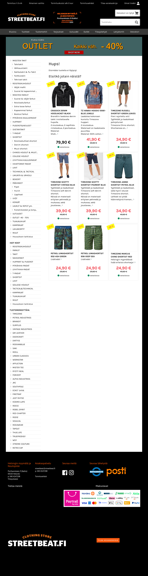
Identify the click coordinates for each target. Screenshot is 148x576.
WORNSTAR (16, 360)
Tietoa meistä (15, 486)
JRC (13, 382)
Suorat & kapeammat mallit (24, 91)
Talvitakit (17, 64)
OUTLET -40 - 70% (19, 217)
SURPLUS (15, 325)
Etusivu (12, 31)
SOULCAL (15, 421)
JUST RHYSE (17, 398)
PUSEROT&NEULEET (20, 125)
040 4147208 (15, 476)
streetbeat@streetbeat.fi (45, 468)
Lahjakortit (119, 31)
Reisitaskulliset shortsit (24, 141)
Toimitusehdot (87, 3)
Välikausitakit (19, 68)
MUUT (14, 233)
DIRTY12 (15, 340)
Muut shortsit (19, 148)
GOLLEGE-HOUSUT (19, 285)
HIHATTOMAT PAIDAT (20, 164)
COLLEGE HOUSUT (19, 156)
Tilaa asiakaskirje (109, 3)
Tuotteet (25, 31)
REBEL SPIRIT (17, 409)
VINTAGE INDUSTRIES (21, 329)
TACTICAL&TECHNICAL (21, 288)
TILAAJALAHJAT (18, 221)
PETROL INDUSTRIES (20, 317)
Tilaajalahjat (101, 31)
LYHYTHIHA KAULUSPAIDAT (23, 160)
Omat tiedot (132, 3)
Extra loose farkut (21, 106)
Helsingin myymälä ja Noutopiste (19, 464)
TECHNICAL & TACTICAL (22, 171)
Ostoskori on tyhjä (128, 13)
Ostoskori (134, 31)
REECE (14, 406)
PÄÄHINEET (16, 183)
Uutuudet (73, 31)
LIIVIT (13, 167)
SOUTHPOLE (16, 386)
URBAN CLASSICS (19, 356)
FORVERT (15, 375)
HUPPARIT (16, 122)
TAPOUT (14, 428)
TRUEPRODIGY (18, 436)
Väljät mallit (18, 87)
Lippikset (17, 194)
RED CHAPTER (18, 413)
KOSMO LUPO (17, 402)
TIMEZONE (16, 313)
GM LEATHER (17, 333)
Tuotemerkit (41, 31)
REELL (14, 352)
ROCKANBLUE (17, 344)
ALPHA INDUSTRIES (20, 379)
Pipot (15, 187)
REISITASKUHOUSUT (20, 83)
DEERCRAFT (16, 337)
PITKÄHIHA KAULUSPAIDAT (23, 118)
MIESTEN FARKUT (19, 95)
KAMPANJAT (16, 225)
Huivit (15, 190)
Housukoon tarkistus (21, 236)
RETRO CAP (16, 448)
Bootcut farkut (19, 114)
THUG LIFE (16, 432)
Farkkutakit (18, 76)
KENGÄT (15, 202)
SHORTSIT (16, 137)
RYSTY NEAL (17, 371)
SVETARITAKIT (17, 129)
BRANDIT (15, 321)
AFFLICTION (16, 363)
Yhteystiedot (13, 479)
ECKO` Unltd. (17, 390)
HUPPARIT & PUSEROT (21, 262)
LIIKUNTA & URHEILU (21, 175)
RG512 (14, 417)
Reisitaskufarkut (20, 102)
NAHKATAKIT (17, 258)
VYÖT (13, 198)
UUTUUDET (16, 213)
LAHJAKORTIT (17, 229)
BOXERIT (15, 179)
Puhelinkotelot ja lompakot (24, 210)
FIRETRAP (15, 394)
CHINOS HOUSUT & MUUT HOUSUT (24, 152)
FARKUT (15, 250)
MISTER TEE (17, 367)
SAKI (13, 348)
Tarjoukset (58, 31)
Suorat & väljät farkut (23, 98)
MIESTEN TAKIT (18, 60)
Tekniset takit (19, 79)
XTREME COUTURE (20, 444)
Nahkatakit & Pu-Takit (23, 72)
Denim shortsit (20, 144)
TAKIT (14, 254)
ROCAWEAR (16, 425)
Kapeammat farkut (21, 110)
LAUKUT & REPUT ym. (21, 206)
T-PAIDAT (15, 133)
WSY (13, 440)
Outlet (86, 31)
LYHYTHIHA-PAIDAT (20, 269)
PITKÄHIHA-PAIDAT (19, 265)
